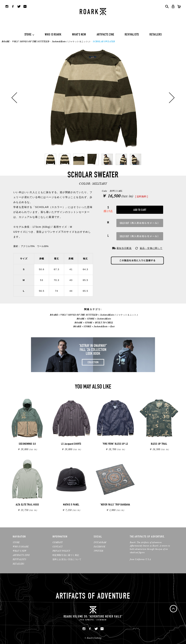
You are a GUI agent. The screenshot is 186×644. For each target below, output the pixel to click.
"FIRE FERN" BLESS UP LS (115, 444)
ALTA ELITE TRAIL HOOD (27, 505)
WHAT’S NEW (19, 550)
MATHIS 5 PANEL (71, 505)
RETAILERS (156, 34)
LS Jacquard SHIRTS (71, 444)
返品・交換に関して (151, 248)
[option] (93, 97)
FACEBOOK (99, 546)
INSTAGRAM (100, 542)
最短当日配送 (124, 248)
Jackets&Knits (104, 318)
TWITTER (98, 550)
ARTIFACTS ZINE (105, 34)
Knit (112, 326)
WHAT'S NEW (79, 34)
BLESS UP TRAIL (159, 444)
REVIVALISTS (132, 34)
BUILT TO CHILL (104, 322)
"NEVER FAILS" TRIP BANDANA (115, 505)
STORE (28, 34)
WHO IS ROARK (53, 34)
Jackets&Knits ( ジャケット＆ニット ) (70, 41)
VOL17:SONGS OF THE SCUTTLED (30, 41)
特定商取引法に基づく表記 (65, 555)
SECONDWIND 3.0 (27, 444)
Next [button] (171, 97)
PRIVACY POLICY (61, 550)
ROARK (6, 41)
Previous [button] (14, 97)
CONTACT (57, 546)
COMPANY (57, 542)
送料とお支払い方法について (66, 559)
